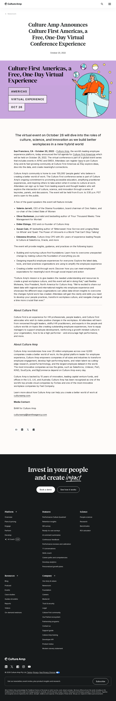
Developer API (48, 639)
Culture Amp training (50, 635)
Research (83, 522)
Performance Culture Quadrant (54, 517)
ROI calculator (85, 531)
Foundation (46, 590)
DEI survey (46, 526)
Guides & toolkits (11, 599)
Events (7, 590)
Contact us (46, 626)
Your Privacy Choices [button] (47, 672)
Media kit (45, 599)
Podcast (8, 586)
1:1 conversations (49, 549)
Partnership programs (50, 621)
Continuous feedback (50, 540)
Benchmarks (85, 526)
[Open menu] (109, 4)
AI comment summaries (51, 535)
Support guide (47, 630)
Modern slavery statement (52, 648)
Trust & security (48, 604)
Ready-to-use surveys (51, 531)
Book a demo (46, 489)
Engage (8, 526)
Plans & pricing (10, 522)
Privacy (35, 672)
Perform (8, 531)
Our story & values (49, 581)
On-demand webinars (13, 613)
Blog (6, 581)
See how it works (68, 489)
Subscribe (100, 681)
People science (86, 517)
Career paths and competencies (54, 558)
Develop (8, 535)
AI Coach (10, 539)
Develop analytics (49, 562)
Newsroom (12, 14)
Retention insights (49, 522)
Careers (45, 595)
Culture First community (51, 613)
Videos (7, 608)
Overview (8, 517)
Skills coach (47, 553)
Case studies (10, 595)
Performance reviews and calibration (56, 544)
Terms (29, 672)
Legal (44, 608)
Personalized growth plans (52, 567)
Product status (48, 644)
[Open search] (102, 4)
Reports (8, 604)
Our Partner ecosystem (51, 617)
